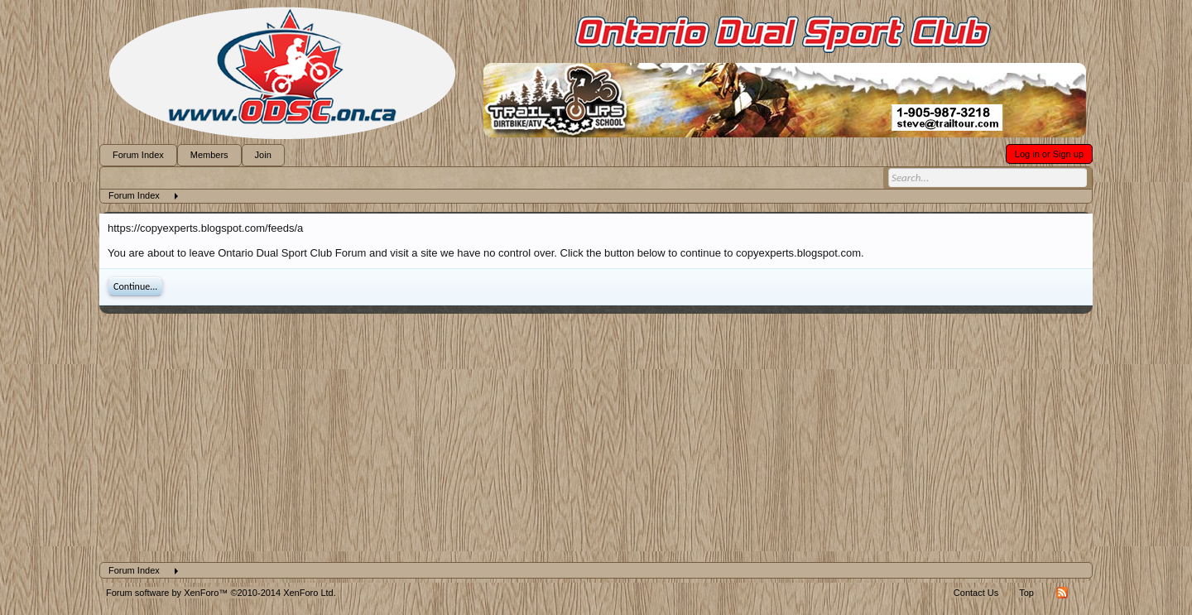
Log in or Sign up (1049, 154)
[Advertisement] (596, 438)
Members (209, 155)
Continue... (135, 286)
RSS (1062, 592)
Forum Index (138, 155)
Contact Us (976, 593)
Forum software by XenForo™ (221, 593)
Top (1026, 593)
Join (263, 155)
